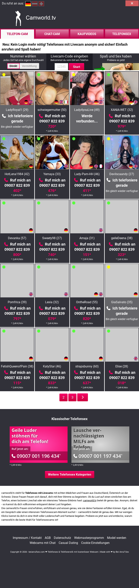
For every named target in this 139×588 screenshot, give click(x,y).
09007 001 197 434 (97, 456)
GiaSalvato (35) (122, 302)
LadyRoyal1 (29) (17, 110)
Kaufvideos (87, 34)
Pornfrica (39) (17, 302)
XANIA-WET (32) (122, 110)
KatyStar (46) (52, 366)
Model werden (116, 537)
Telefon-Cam (17, 34)
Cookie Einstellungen (95, 542)
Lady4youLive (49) (87, 110)
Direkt (13, 66)
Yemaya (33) (52, 174)
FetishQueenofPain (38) (17, 366)
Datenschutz (62, 537)
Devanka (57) (17, 238)
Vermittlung (29, 66)
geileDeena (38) (122, 238)
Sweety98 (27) (52, 238)
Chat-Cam (52, 34)
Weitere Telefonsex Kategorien (69, 474)
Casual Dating (68, 542)
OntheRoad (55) (87, 302)
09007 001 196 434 (36, 456)
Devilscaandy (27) (121, 174)
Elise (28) (121, 366)
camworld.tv (89, 500)
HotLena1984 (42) (17, 174)
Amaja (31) (87, 238)
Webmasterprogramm (89, 537)
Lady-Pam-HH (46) (87, 174)
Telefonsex (121, 34)
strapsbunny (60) (87, 366)
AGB (48, 537)
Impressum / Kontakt (27, 537)
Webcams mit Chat (43, 542)
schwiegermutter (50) (52, 110)
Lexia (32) (52, 302)
